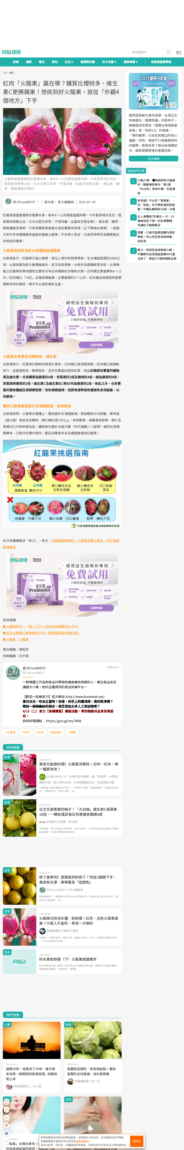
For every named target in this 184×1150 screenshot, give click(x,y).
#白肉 (25, 732)
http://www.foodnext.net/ (85, 696)
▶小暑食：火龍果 (16, 639)
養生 (42, 62)
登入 (179, 52)
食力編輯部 (66, 201)
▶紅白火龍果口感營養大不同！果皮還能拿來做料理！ (41, 632)
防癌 (16, 62)
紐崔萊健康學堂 (161, 62)
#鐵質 (72, 732)
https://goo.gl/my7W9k (63, 720)
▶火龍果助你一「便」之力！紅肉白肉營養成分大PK (40, 626)
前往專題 (153, 158)
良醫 (5, 72)
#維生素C (56, 732)
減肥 (29, 62)
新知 (55, 62)
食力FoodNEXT (24, 201)
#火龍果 (10, 732)
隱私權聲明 (82, 1141)
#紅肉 (39, 732)
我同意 (136, 1141)
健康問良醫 (87, 62)
